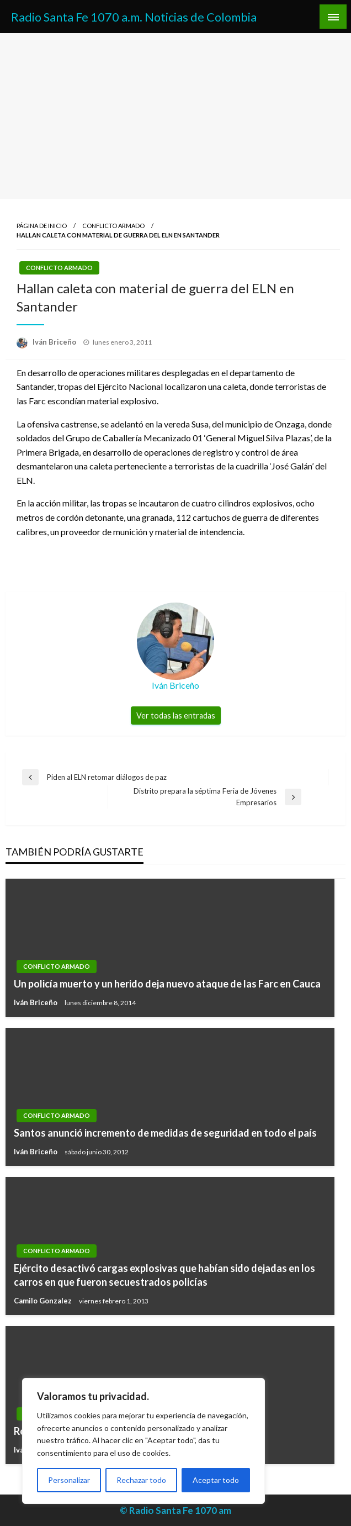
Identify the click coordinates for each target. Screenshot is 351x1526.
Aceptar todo (216, 1480)
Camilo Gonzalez (43, 1300)
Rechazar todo (141, 1480)
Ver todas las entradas (175, 715)
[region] (143, 1441)
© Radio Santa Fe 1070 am (175, 1510)
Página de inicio (42, 225)
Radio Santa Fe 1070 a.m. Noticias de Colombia (134, 17)
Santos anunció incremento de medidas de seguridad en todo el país (165, 1133)
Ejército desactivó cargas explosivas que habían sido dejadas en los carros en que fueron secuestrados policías (164, 1275)
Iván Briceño (55, 341)
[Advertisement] (175, 116)
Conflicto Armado (113, 225)
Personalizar (69, 1480)
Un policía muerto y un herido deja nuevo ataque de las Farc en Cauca (167, 984)
